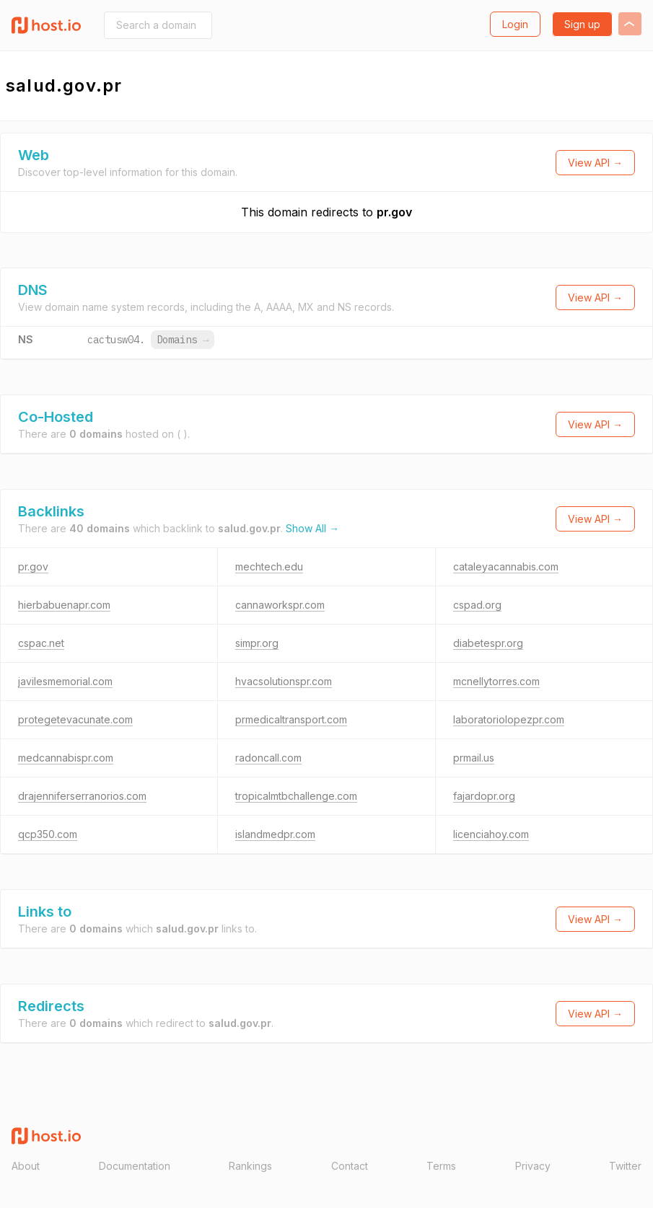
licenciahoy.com (491, 834)
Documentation (134, 1166)
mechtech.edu (269, 566)
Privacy (533, 1166)
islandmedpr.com (275, 834)
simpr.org (257, 643)
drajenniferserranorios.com (82, 796)
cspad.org (477, 605)
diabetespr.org (488, 643)
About (26, 1166)
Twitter (625, 1166)
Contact (349, 1166)
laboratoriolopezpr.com (508, 719)
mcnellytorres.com (496, 681)
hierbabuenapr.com (64, 605)
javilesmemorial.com (65, 681)
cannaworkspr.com (280, 605)
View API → (595, 162)
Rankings (250, 1166)
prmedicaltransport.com (291, 719)
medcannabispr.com (65, 757)
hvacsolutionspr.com (283, 681)
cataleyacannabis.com (505, 566)
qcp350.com (47, 834)
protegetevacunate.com (75, 719)
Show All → (312, 528)
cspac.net (41, 643)
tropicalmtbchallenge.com (296, 796)
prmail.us (473, 757)
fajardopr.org (484, 796)
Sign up (582, 24)
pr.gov (394, 212)
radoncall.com (268, 757)
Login (515, 24)
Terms (441, 1166)
